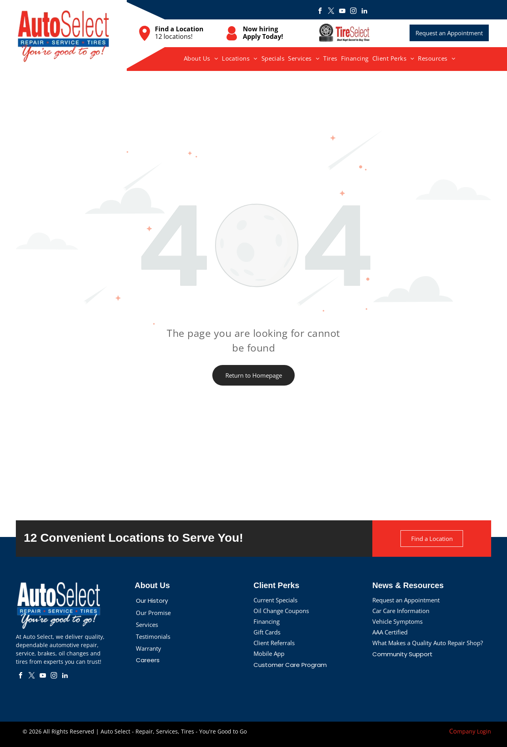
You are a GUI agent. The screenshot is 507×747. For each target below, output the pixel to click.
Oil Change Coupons (281, 611)
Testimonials (153, 636)
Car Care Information (400, 611)
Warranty (148, 648)
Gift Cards (267, 632)
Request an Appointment (406, 600)
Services (147, 625)
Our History (152, 600)
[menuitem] (201, 58)
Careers (148, 660)
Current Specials (275, 600)
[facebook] (320, 11)
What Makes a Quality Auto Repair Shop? (427, 643)
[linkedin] (364, 11)
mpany (466, 731)
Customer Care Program (290, 665)
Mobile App (269, 653)
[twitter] (331, 11)
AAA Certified (390, 632)
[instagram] (353, 11)
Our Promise (153, 613)
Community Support (402, 654)
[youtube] (342, 11)
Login (484, 731)
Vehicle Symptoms (397, 621)
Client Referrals (274, 643)
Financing (267, 621)
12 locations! (174, 36)
